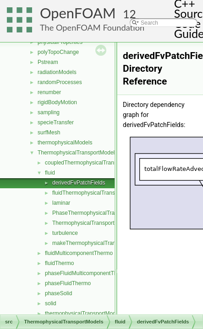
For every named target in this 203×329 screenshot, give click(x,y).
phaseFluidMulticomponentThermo (87, 273)
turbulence (65, 233)
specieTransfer (56, 122)
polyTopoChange (58, 52)
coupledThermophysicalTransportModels (94, 162)
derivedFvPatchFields (78, 183)
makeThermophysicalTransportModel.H (100, 243)
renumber (49, 92)
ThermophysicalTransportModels (77, 152)
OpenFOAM (78, 13)
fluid (50, 173)
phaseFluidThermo (68, 283)
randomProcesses (60, 82)
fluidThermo (59, 263)
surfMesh (49, 132)
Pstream (48, 62)
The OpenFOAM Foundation (92, 27)
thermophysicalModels (65, 142)
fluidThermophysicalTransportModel (95, 193)
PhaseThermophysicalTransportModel (98, 213)
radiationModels (57, 72)
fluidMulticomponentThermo (79, 253)
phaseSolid (58, 293)
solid (50, 303)
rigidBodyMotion (57, 102)
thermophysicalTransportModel (82, 313)
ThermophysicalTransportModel (90, 223)
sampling (49, 112)
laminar (61, 203)
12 (129, 14)
